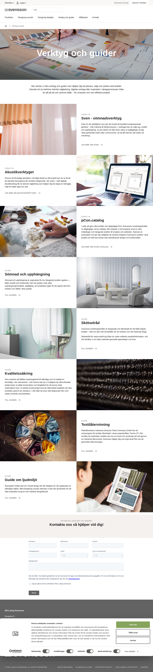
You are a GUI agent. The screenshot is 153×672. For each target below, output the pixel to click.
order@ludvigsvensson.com (16, 631)
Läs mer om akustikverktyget (22, 193)
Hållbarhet (83, 17)
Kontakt (95, 17)
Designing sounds (25, 17)
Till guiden (12, 295)
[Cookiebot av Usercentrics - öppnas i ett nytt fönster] (15, 667)
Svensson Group (121, 3)
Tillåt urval (133, 648)
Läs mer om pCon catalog (96, 247)
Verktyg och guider (66, 17)
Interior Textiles (139, 3)
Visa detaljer (130, 667)
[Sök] (47, 10)
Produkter (9, 17)
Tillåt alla (133, 641)
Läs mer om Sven (92, 145)
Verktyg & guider (18, 26)
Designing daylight (46, 17)
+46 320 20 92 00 (12, 628)
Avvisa (133, 656)
